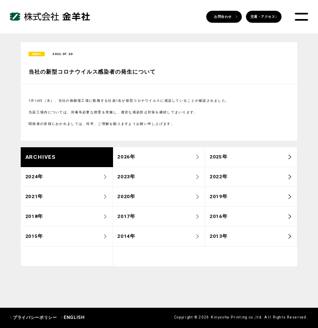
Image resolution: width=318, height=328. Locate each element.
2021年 (34, 198)
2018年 (34, 218)
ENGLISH (74, 317)
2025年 (218, 158)
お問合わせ (222, 17)
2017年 (126, 218)
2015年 (34, 238)
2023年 (126, 178)
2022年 (218, 178)
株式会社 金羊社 (50, 16)
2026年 (126, 158)
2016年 (218, 218)
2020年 (126, 198)
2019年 (218, 198)
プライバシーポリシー (35, 317)
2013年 (218, 238)
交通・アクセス (263, 17)
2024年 (34, 178)
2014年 (126, 238)
